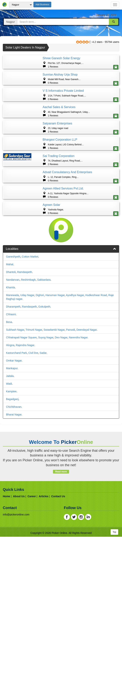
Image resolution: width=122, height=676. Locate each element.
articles (43, 635)
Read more (61, 611)
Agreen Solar (51, 328)
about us (19, 635)
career (32, 635)
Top (114, 671)
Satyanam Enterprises (57, 185)
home (6, 635)
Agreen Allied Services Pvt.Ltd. (63, 297)
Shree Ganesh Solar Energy (61, 58)
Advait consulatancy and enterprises (67, 265)
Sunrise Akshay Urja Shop (60, 90)
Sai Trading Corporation (58, 248)
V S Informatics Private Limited (63, 121)
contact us (58, 635)
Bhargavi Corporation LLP (60, 217)
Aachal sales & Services (59, 153)
